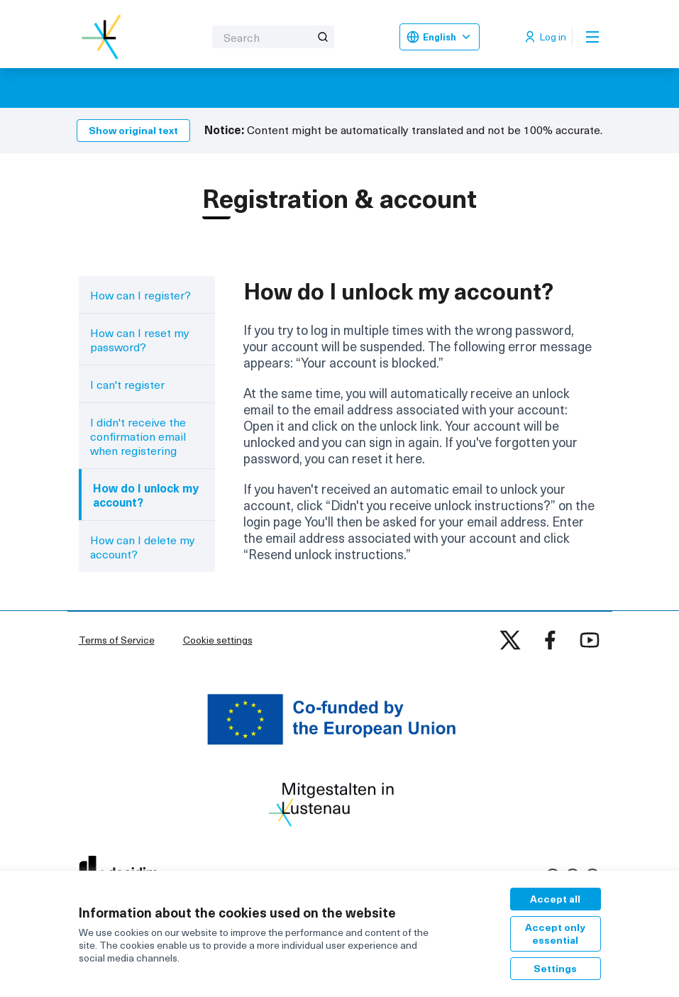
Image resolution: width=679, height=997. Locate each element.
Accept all (555, 898)
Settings (555, 968)
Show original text (133, 130)
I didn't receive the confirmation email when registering (138, 435)
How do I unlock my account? (146, 494)
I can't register (127, 383)
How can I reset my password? (139, 339)
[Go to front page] (106, 37)
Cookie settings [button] (218, 639)
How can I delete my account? (142, 546)
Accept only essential (555, 933)
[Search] (273, 37)
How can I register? (140, 294)
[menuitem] (147, 294)
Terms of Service (117, 639)
